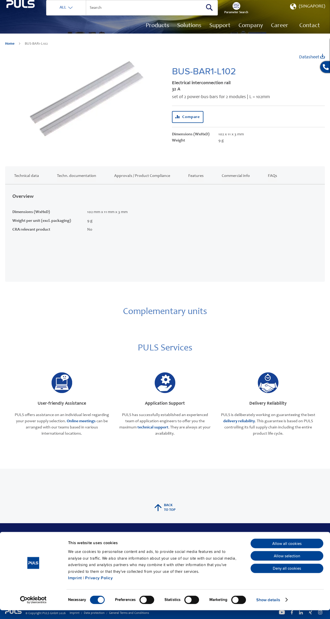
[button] (307, 15)
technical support (152, 435)
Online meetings (81, 429)
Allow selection (287, 564)
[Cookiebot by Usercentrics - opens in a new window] (33, 609)
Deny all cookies (287, 577)
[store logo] (32, 28)
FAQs (272, 184)
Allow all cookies (287, 552)
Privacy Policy (99, 586)
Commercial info (236, 184)
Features (196, 184)
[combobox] (156, 15)
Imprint (75, 586)
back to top (165, 515)
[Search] (233, 15)
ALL (87, 15)
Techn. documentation (76, 184)
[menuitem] (279, 33)
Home (10, 51)
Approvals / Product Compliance (142, 184)
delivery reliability (239, 429)
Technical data (26, 184)
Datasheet (312, 64)
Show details (268, 608)
